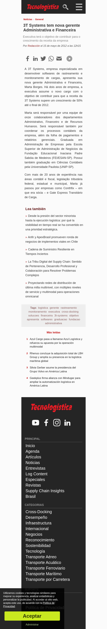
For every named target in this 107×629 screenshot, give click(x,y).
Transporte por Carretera (48, 579)
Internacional (37, 528)
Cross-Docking (39, 511)
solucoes (33, 315)
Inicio (30, 445)
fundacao (74, 319)
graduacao (60, 319)
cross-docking (70, 311)
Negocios (34, 534)
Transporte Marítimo (44, 573)
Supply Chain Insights (45, 491)
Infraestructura (38, 523)
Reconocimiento (40, 540)
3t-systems (60, 315)
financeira (47, 315)
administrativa (53, 323)
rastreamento (69, 307)
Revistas (33, 485)
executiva (54, 311)
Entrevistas (35, 468)
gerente (54, 307)
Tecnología (35, 551)
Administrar (32, 624)
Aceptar (32, 616)
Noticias (33, 462)
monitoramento (37, 311)
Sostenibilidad (38, 545)
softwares (47, 319)
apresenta (33, 319)
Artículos (33, 457)
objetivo (74, 315)
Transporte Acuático (43, 562)
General (39, 19)
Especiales (35, 479)
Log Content (36, 474)
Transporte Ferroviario (45, 568)
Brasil (31, 496)
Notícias (27, 19)
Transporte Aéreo (41, 557)
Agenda (32, 451)
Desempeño (36, 517)
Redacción (34, 45)
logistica (43, 307)
